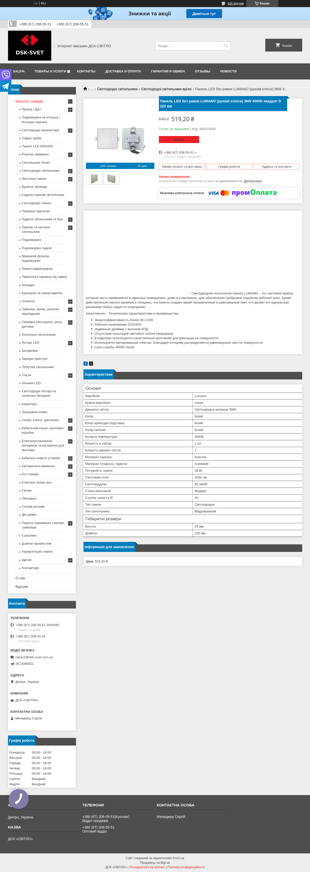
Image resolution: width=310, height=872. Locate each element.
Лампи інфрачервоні (37, 269)
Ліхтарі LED (30, 342)
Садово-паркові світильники (43, 195)
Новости (228, 71)
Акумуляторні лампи (37, 551)
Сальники (29, 535)
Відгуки (22, 586)
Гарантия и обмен (168, 71)
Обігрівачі (29, 498)
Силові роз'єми (33, 506)
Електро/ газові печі (37, 482)
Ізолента (28, 301)
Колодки (28, 285)
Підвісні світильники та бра (42, 219)
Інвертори (29, 404)
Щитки (26, 560)
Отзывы (202, 71)
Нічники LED (31, 383)
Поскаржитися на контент (147, 867)
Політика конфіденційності (186, 867)
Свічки (27, 490)
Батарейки (30, 351)
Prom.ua (178, 858)
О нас (21, 578)
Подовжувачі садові (37, 248)
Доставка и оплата (123, 71)
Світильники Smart (36, 162)
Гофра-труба (31, 138)
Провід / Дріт (31, 109)
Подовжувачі (31, 240)
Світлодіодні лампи (36, 203)
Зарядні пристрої (35, 359)
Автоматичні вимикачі (38, 466)
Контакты (86, 71)
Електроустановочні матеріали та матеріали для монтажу (43, 445)
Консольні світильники (39, 334)
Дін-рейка (29, 514)
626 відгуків (236, 3)
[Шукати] (226, 45)
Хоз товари (30, 474)
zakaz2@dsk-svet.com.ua (34, 657)
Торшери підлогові (36, 211)
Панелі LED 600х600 (37, 146)
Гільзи (26, 375)
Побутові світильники (38, 367)
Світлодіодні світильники (117, 89)
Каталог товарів (29, 101)
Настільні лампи (34, 179)
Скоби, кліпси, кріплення (40, 420)
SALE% (19, 71)
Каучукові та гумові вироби (42, 293)
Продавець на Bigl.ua (155, 862)
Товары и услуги (50, 71)
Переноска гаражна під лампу (44, 277)
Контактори (30, 568)
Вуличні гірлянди (34, 187)
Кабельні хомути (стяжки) (41, 458)
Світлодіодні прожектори (40, 130)
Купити (179, 140)
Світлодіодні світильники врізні (166, 89)
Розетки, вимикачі (35, 154)
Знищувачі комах (35, 412)
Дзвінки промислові (37, 543)
